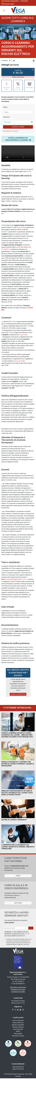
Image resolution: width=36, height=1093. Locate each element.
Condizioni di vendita (18, 992)
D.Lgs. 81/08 (21, 227)
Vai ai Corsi (18, 903)
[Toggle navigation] (4, 10)
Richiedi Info (29, 84)
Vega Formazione (18, 1069)
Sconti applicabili (18, 85)
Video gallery (18, 1033)
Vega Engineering (18, 1067)
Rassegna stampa (18, 1036)
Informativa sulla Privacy (18, 987)
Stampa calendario (18, 1025)
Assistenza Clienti (7, 4)
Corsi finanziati (18, 1029)
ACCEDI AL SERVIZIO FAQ (18, 694)
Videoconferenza (18, 1022)
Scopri (18, 875)
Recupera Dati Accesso (10, 131)
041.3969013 (19, 981)
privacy (29, 939)
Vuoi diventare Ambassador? (10, 1)
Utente (5, 107)
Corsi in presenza (18, 1020)
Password (6, 117)
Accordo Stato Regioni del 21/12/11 (16, 579)
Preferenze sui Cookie (18, 989)
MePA (18, 1031)
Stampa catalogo (18, 1027)
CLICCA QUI (24, 1)
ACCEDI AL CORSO (18, 127)
